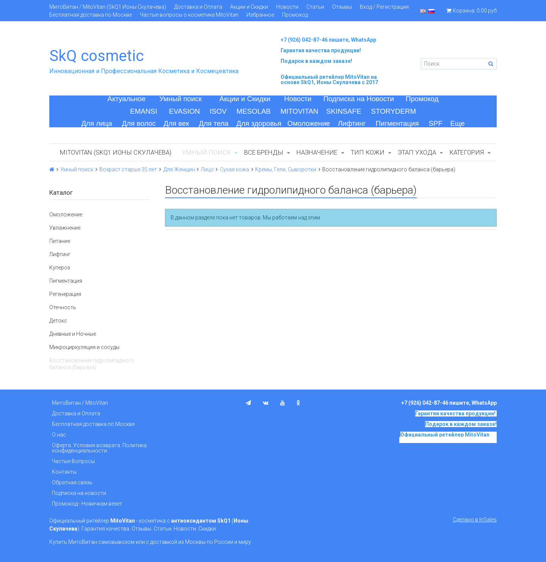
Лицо (207, 169)
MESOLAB (254, 111)
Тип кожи (367, 152)
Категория (466, 152)
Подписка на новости (79, 493)
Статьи (315, 6)
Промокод (295, 14)
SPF (435, 123)
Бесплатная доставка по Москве (90, 14)
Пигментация (397, 123)
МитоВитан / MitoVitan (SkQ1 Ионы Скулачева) (107, 6)
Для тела (214, 123)
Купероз (59, 268)
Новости (287, 6)
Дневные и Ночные (72, 334)
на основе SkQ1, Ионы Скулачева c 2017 (329, 79)
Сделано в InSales (475, 520)
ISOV (218, 111)
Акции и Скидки (249, 6)
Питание (59, 241)
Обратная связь (72, 482)
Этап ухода (417, 152)
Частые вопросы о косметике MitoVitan (189, 14)
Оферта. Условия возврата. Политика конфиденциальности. (99, 448)
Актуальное (126, 99)
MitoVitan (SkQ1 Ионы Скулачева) (115, 152)
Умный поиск (180, 99)
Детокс (58, 321)
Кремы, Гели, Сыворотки (285, 169)
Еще (457, 123)
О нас (59, 435)
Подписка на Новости (358, 99)
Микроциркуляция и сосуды (84, 347)
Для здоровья (258, 123)
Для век (176, 123)
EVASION (184, 111)
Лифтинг (352, 123)
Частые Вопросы (73, 461)
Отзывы (342, 6)
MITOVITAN (299, 111)
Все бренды (263, 152)
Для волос (139, 123)
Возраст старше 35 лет (128, 169)
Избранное (260, 14)
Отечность (62, 307)
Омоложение (308, 123)
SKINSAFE (343, 111)
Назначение (317, 152)
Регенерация (65, 294)
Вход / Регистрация (384, 6)
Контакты (64, 472)
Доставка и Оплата (198, 6)
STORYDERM (393, 111)
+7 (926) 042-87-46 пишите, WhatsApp (328, 40)
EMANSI (143, 111)
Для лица (96, 123)
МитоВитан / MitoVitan (80, 403)
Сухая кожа (234, 169)
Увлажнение (64, 228)
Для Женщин (179, 169)
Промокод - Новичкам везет (87, 504)
